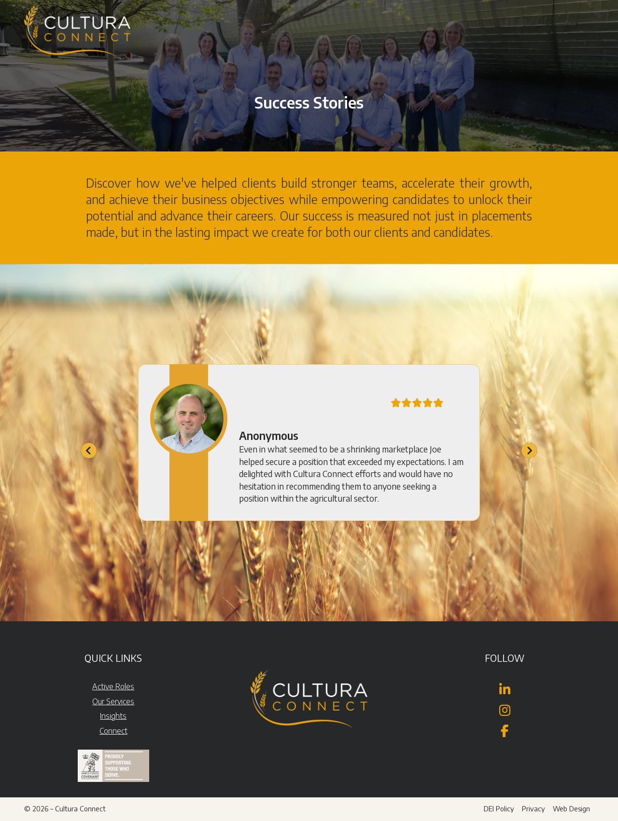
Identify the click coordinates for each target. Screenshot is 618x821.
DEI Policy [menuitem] (499, 808)
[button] (596, 19)
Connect (113, 731)
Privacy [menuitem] (533, 808)
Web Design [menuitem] (571, 808)
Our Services (113, 701)
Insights (113, 716)
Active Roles (113, 686)
